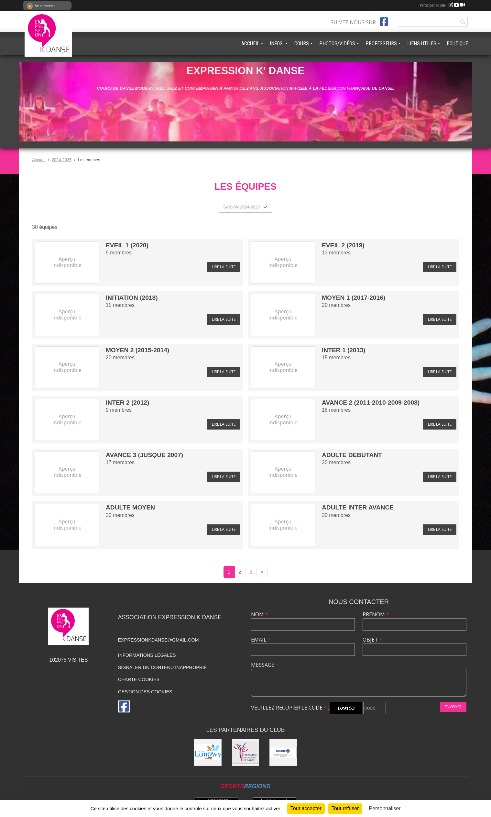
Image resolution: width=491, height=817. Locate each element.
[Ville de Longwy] (208, 752)
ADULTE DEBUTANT (352, 455)
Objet (372, 639)
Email (261, 639)
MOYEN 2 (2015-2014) (137, 350)
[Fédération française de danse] (245, 752)
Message (264, 664)
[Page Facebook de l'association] (384, 22)
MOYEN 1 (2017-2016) (353, 297)
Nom (259, 614)
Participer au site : (442, 5)
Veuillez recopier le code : (290, 707)
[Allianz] (283, 752)
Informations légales (147, 655)
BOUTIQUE (457, 43)
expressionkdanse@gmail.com (158, 640)
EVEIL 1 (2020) (127, 245)
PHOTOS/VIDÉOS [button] (337, 43)
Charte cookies (138, 679)
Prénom (376, 614)
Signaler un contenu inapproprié (162, 667)
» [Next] (261, 572)
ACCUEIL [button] (250, 43)
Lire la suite (223, 267)
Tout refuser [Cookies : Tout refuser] (345, 808)
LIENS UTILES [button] (421, 43)
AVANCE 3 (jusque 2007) (144, 455)
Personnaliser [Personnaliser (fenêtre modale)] (385, 808)
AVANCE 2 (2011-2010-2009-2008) (371, 402)
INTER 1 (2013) (343, 350)
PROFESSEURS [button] (381, 43)
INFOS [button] (277, 43)
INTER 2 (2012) (127, 402)
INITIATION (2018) (132, 297)
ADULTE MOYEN (130, 507)
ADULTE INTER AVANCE (358, 507)
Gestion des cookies (145, 691)
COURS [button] (301, 43)
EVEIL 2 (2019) (343, 245)
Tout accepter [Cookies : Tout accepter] (306, 808)
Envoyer (453, 707)
